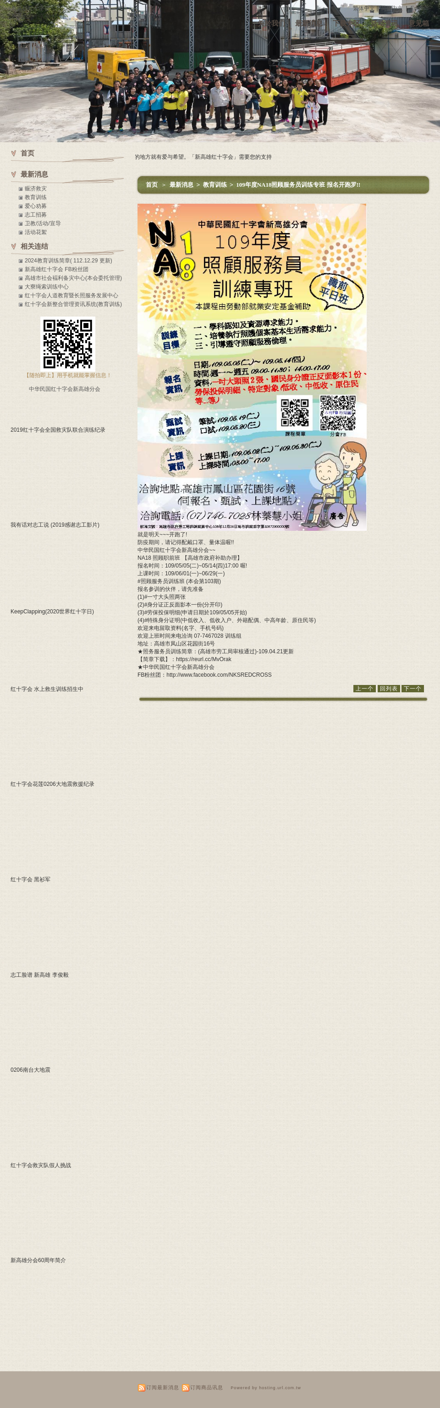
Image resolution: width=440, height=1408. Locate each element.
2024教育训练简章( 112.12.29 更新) (68, 260)
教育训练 (215, 184)
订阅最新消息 (162, 1387)
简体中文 (392, 8)
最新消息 (309, 23)
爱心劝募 (36, 206)
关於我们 (271, 23)
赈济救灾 (36, 188)
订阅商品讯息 (206, 1387)
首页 (152, 184)
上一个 (365, 688)
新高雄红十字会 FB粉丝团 (56, 269)
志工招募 (36, 214)
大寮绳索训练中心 (47, 287)
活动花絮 (36, 232)
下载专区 (346, 23)
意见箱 (418, 23)
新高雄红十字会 (30, 8)
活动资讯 (384, 23)
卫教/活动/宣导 (43, 223)
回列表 (389, 688)
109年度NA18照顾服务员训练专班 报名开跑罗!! (298, 184)
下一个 (413, 688)
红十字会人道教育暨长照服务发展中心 (71, 295)
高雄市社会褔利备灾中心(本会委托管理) (73, 278)
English (420, 8)
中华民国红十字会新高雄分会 (64, 389)
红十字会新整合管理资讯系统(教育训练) (73, 304)
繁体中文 (364, 8)
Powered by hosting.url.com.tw (266, 1388)
